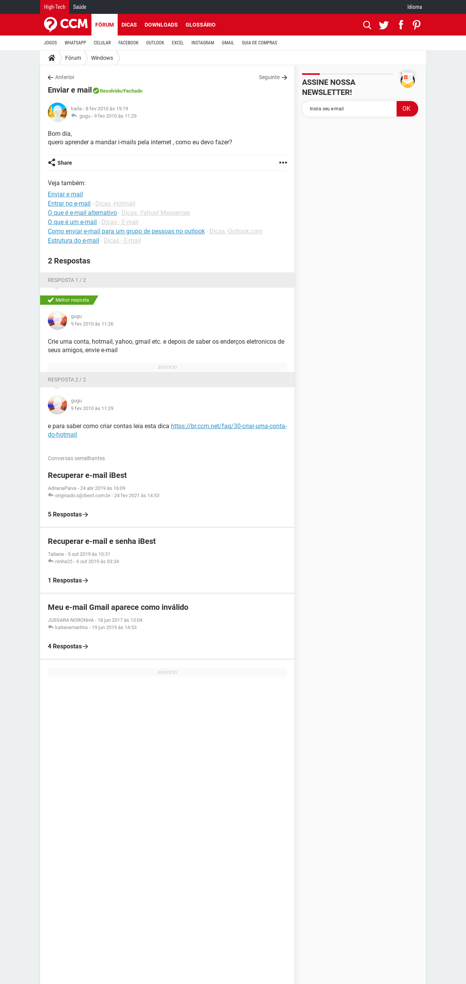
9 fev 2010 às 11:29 (115, 116)
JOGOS (50, 43)
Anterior (64, 77)
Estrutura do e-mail (73, 240)
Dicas (129, 25)
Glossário (201, 25)
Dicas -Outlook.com (236, 231)
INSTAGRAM (202, 43)
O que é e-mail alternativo (82, 212)
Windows (102, 58)
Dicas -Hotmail (115, 203)
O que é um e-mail (72, 222)
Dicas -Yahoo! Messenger (156, 212)
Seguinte (269, 77)
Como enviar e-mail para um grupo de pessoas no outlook (126, 231)
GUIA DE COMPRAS (259, 43)
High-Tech (54, 7)
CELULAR (102, 43)
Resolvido (111, 91)
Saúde (79, 7)
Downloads (161, 25)
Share (64, 163)
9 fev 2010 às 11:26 (92, 324)
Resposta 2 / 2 (67, 379)
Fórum (104, 25)
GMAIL (228, 43)
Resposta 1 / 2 (67, 280)
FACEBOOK (128, 43)
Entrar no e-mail (69, 203)
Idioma (414, 7)
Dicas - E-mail (119, 222)
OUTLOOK (155, 43)
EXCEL (178, 43)
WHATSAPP (75, 43)
